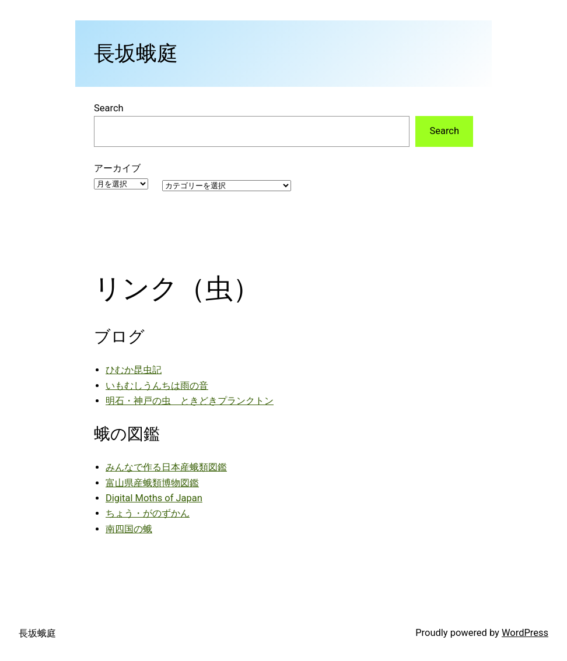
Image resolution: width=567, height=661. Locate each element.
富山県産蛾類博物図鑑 (152, 482)
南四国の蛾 (129, 529)
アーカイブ (117, 168)
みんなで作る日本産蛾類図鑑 (166, 467)
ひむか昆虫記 (134, 369)
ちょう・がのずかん (148, 513)
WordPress (525, 632)
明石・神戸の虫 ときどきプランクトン (190, 400)
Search (109, 108)
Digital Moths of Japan (154, 498)
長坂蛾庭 (136, 53)
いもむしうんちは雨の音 (157, 385)
